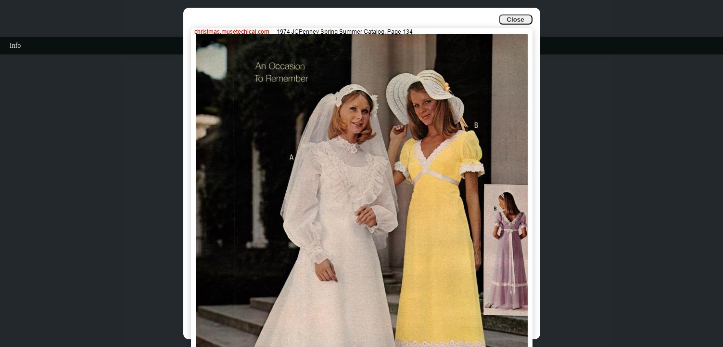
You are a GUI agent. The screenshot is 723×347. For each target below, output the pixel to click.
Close (515, 19)
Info (15, 45)
